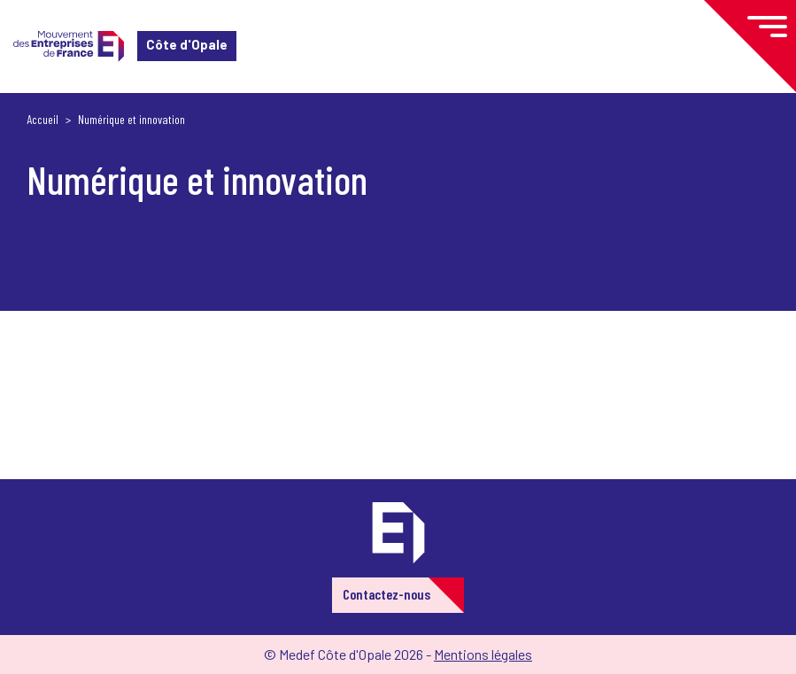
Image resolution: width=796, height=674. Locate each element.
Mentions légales (483, 654)
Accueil (42, 119)
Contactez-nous (386, 593)
